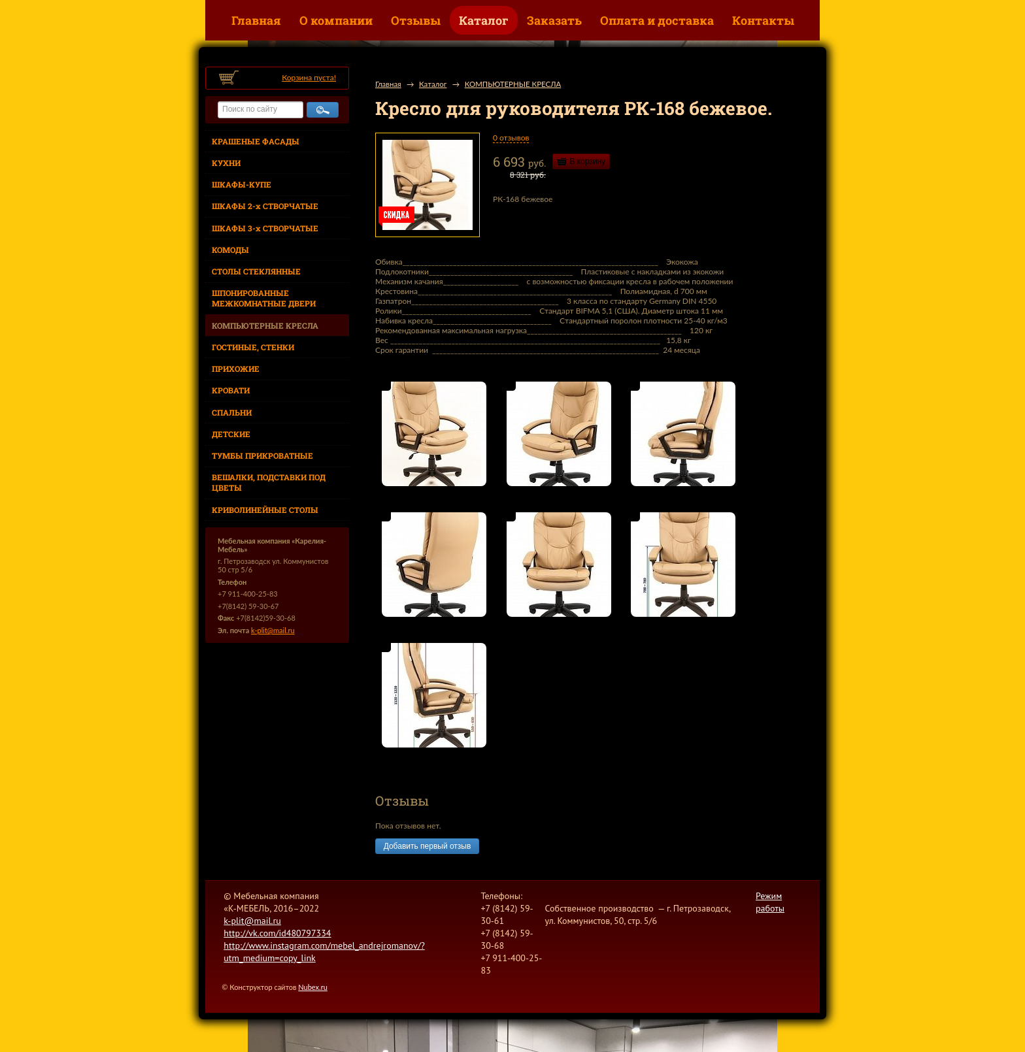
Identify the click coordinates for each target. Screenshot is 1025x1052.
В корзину (588, 161)
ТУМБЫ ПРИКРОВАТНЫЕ (262, 455)
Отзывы (416, 20)
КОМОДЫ (230, 249)
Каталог (484, 20)
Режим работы (770, 902)
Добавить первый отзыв (427, 846)
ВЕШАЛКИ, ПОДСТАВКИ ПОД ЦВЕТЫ (269, 482)
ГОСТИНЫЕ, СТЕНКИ (253, 347)
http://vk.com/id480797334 (277, 933)
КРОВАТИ (231, 390)
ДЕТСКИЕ (231, 434)
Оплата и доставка (657, 20)
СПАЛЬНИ (232, 412)
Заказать (554, 20)
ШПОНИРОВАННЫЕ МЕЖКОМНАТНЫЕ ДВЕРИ (264, 298)
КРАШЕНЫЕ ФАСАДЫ (255, 141)
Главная (256, 20)
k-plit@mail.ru (272, 630)
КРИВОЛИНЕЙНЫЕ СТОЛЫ (265, 509)
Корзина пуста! (309, 77)
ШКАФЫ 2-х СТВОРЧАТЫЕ (265, 206)
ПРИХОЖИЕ (236, 368)
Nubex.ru (313, 987)
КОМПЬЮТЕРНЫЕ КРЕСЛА (265, 325)
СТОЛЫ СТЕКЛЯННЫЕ (256, 271)
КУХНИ (226, 162)
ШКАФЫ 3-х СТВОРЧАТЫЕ (265, 228)
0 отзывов (511, 137)
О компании (336, 20)
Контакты (763, 20)
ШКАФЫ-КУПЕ (241, 184)
